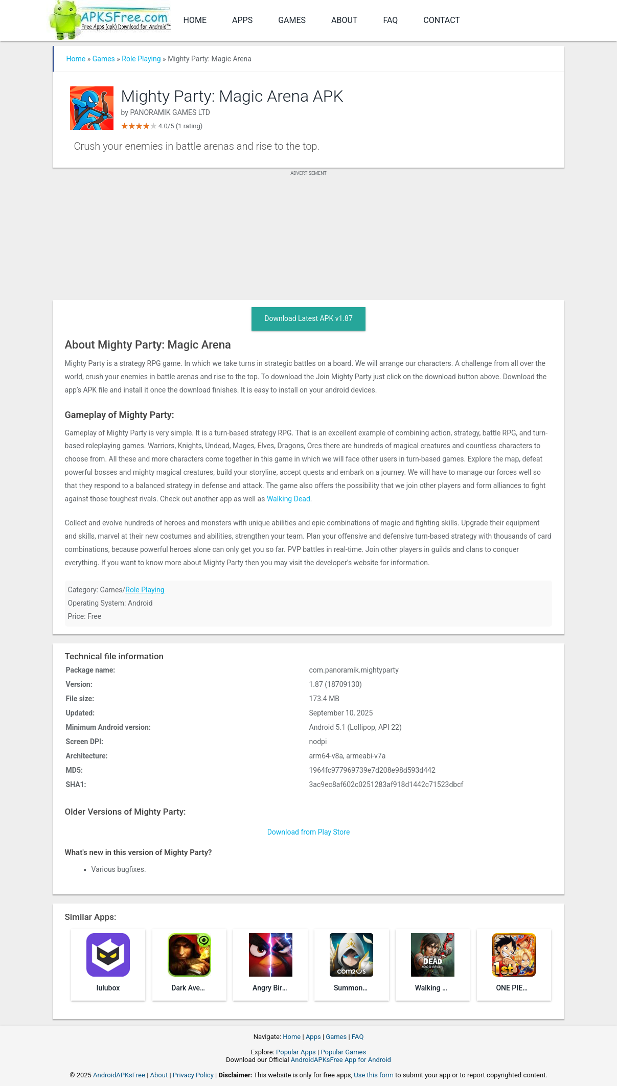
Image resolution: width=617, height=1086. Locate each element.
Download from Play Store (308, 832)
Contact (441, 20)
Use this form (374, 1075)
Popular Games (343, 1052)
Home (195, 20)
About (344, 20)
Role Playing (141, 59)
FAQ (390, 20)
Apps (242, 20)
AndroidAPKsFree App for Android (341, 1060)
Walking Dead (288, 499)
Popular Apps (296, 1052)
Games (292, 20)
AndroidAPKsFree (119, 1075)
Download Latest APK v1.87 (308, 318)
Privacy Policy (193, 1075)
